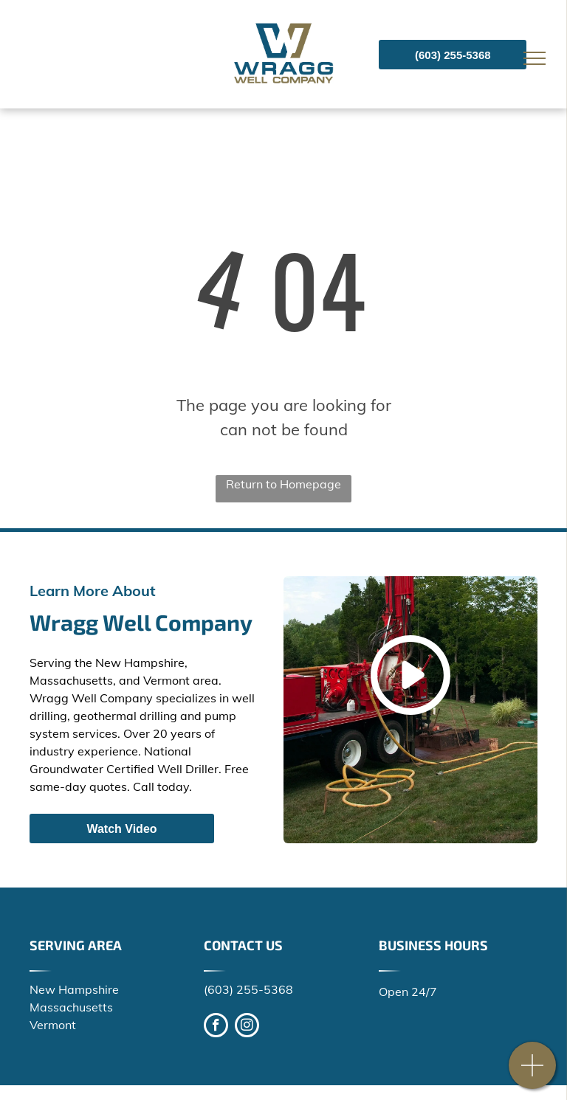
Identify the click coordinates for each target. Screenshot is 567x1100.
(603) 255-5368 (248, 989)
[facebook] (216, 1027)
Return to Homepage (283, 484)
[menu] (534, 58)
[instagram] (247, 1027)
